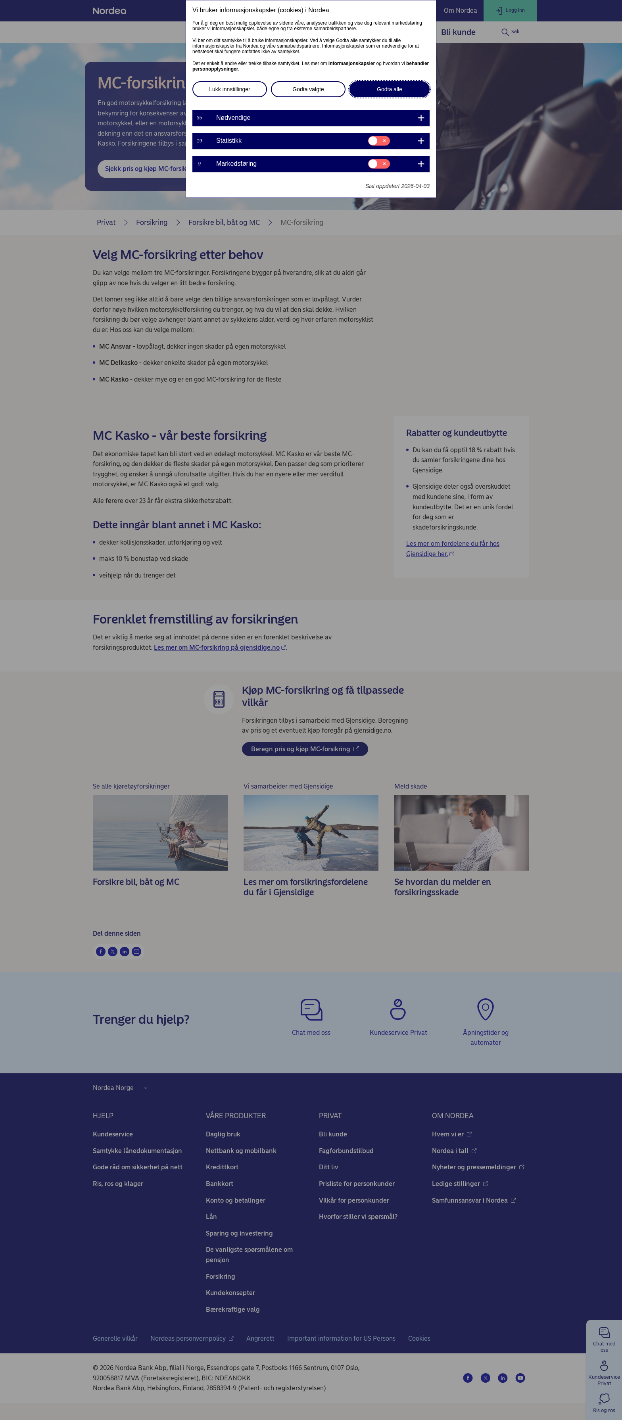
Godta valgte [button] (308, 89)
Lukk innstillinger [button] (229, 89)
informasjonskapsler (351, 63)
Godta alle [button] (389, 89)
